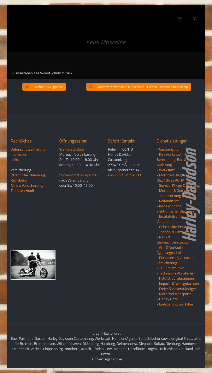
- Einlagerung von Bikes (175, 304)
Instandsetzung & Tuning (176, 195)
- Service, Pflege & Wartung (178, 185)
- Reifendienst (168, 201)
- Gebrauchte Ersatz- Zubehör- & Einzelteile (174, 229)
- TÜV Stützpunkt (170, 268)
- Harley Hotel (167, 299)
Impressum (19, 154)
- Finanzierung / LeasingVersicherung (175, 260)
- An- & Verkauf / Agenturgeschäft (170, 250)
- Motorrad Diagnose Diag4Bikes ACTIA (173, 177)
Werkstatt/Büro (71, 149)
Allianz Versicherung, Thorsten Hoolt (27, 188)
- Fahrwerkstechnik (172, 154)
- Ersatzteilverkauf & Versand (173, 219)
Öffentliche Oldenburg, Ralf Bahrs (28, 177)
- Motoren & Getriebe (173, 190)
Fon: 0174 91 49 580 (124, 175)
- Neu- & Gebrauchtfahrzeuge (172, 239)
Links (15, 159)
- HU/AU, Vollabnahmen (175, 278)
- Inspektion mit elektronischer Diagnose (175, 208)
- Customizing (167, 149)
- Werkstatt (166, 170)
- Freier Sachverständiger (176, 288)
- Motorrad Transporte (174, 294)
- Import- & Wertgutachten (178, 283)
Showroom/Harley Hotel (78, 175)
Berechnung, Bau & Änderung (172, 162)
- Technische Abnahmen (175, 273)
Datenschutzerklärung (28, 149)
